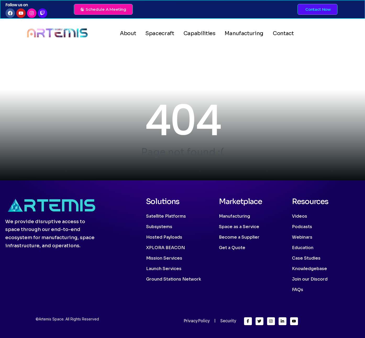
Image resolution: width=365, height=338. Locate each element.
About (128, 33)
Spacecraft (159, 33)
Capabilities (199, 33)
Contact (283, 33)
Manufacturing (244, 33)
